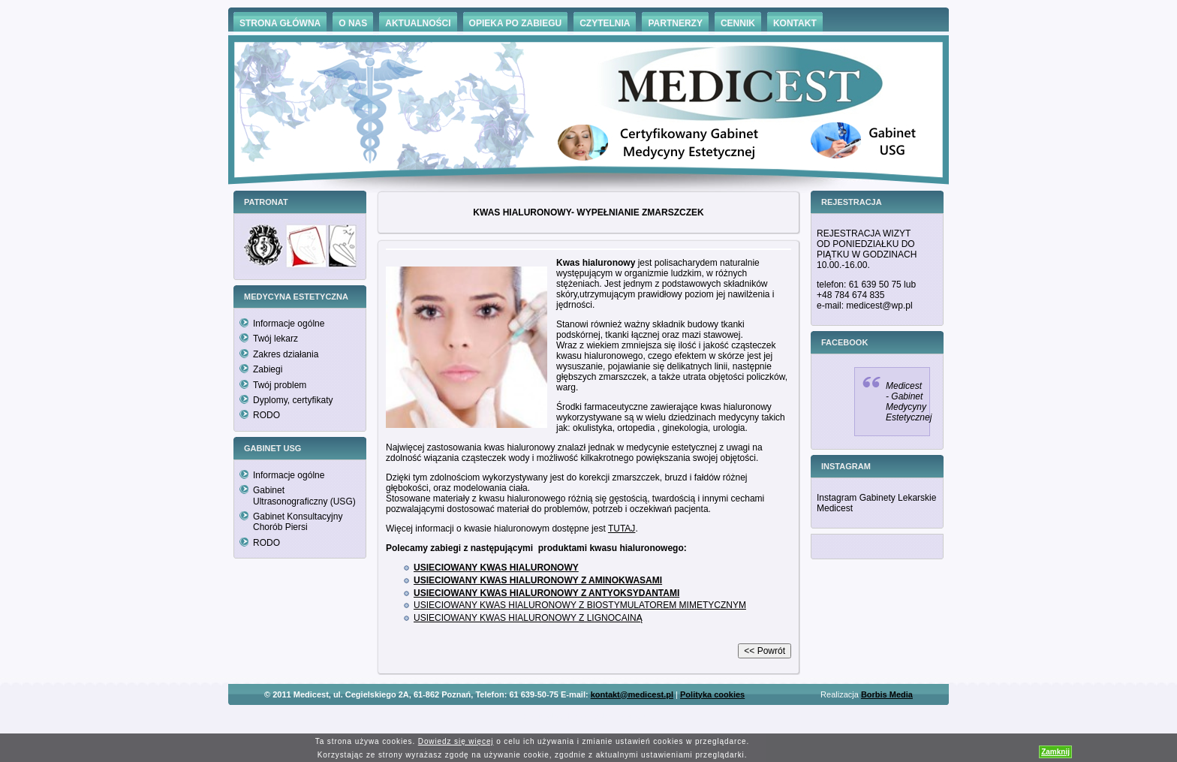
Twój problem (279, 385)
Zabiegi (267, 369)
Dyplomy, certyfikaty (293, 400)
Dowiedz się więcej (456, 741)
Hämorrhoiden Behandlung (609, 716)
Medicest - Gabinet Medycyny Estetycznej (909, 402)
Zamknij (1055, 752)
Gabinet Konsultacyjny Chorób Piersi (297, 521)
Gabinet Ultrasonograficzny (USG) (304, 495)
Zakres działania (285, 354)
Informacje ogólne (288, 323)
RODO (266, 415)
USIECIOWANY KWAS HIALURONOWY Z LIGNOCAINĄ (528, 618)
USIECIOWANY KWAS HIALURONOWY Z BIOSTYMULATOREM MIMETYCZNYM (580, 605)
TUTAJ (621, 528)
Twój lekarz (275, 338)
